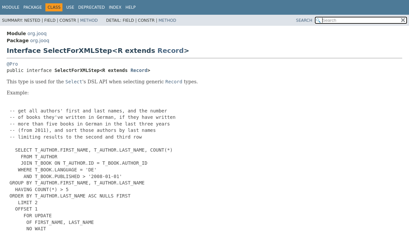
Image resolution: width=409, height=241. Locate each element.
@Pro (12, 64)
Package (32, 7)
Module (10, 7)
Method (89, 20)
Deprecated (91, 7)
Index (115, 7)
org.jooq (36, 33)
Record (171, 51)
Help (131, 7)
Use (70, 7)
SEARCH (304, 20)
